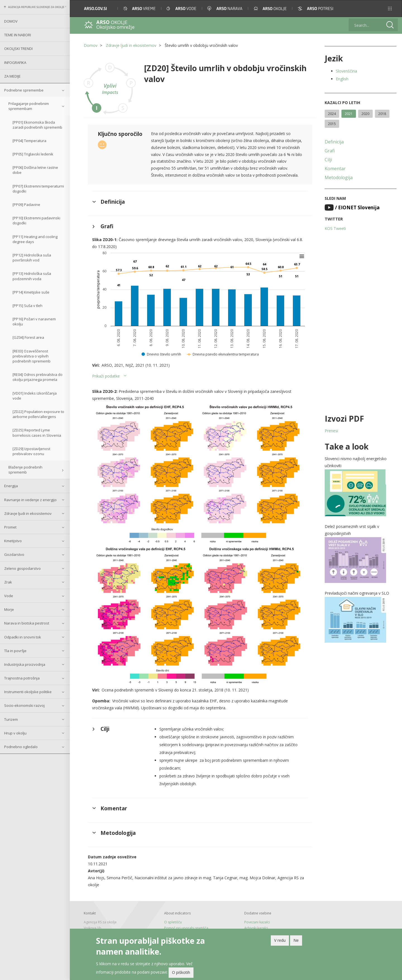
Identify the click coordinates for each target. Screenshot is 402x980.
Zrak (8, 582)
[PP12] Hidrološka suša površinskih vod (32, 258)
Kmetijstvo (13, 540)
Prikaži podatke (106, 376)
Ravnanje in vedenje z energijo (30, 499)
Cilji (328, 160)
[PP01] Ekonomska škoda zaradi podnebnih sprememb (37, 125)
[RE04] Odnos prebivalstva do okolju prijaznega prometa (38, 377)
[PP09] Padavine (26, 204)
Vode (8, 595)
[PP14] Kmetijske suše (31, 292)
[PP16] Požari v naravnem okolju (34, 321)
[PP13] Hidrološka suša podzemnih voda (32, 276)
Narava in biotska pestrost (26, 623)
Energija (11, 485)
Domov (11, 21)
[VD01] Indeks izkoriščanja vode (35, 396)
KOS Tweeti (335, 228)
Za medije (12, 76)
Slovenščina (346, 71)
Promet (10, 527)
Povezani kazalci (257, 922)
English (342, 78)
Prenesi (331, 430)
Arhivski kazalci (256, 928)
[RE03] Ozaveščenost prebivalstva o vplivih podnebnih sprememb (32, 356)
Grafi (330, 151)
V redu (280, 941)
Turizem (11, 719)
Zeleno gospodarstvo (22, 568)
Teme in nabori (17, 34)
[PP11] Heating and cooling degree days (35, 239)
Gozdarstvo (14, 554)
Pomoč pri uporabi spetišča (186, 928)
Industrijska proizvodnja (24, 664)
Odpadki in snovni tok (22, 637)
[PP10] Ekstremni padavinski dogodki (36, 220)
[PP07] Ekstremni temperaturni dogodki (38, 189)
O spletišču (173, 922)
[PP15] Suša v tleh (27, 305)
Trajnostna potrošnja (22, 678)
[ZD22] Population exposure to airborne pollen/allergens (38, 414)
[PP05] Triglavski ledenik (33, 154)
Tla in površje (15, 650)
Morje (9, 609)
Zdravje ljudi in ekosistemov (28, 513)
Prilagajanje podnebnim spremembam (28, 106)
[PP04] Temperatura (29, 140)
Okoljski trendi (18, 48)
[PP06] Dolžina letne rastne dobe (35, 170)
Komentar (335, 168)
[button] (390, 8)
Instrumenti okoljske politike (28, 691)
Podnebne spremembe (24, 90)
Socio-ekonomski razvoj (24, 705)
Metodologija (339, 177)
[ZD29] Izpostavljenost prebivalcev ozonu (31, 451)
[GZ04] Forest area (28, 337)
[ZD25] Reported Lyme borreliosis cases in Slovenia (37, 432)
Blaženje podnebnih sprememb (25, 470)
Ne (296, 941)
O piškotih (181, 973)
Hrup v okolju (15, 733)
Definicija (334, 142)
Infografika (15, 62)
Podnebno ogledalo (21, 746)
